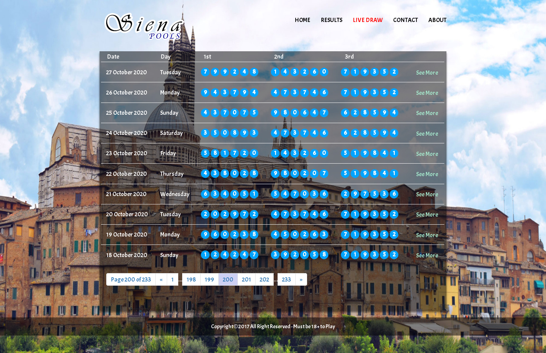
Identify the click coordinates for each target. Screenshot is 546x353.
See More (427, 72)
